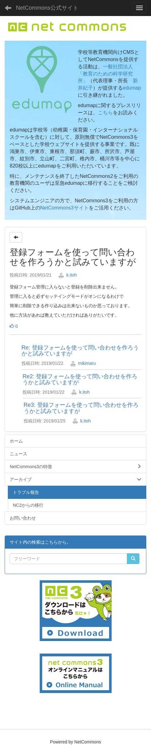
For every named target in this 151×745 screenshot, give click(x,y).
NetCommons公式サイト (47, 8)
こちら (105, 112)
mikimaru (83, 363)
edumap (132, 88)
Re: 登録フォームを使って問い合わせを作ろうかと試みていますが (80, 350)
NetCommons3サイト (64, 207)
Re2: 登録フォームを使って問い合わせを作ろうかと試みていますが (80, 379)
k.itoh (67, 274)
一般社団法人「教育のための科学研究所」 (105, 74)
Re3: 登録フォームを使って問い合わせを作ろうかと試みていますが (81, 408)
